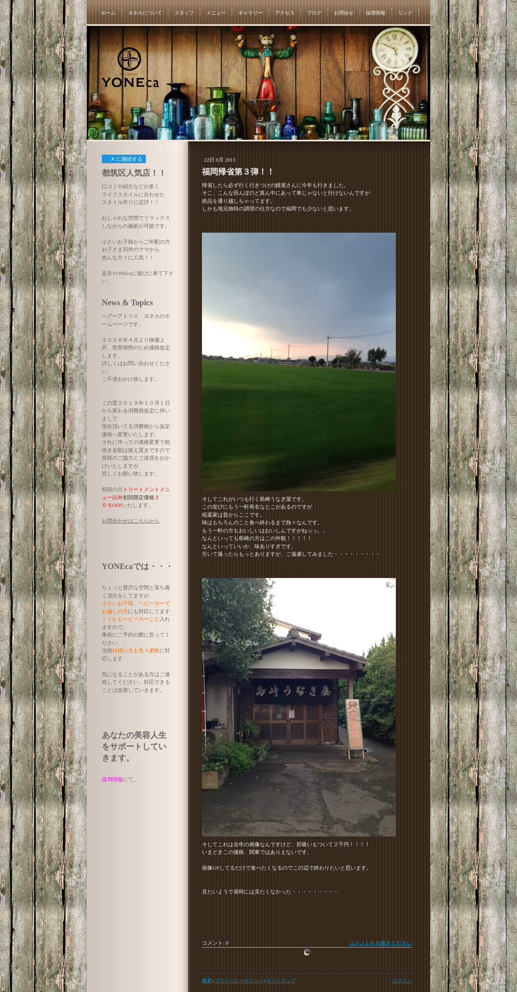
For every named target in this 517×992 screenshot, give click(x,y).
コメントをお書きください (380, 943)
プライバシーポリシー (239, 981)
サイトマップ (280, 981)
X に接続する (123, 159)
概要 (207, 981)
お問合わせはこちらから (131, 521)
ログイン (402, 981)
